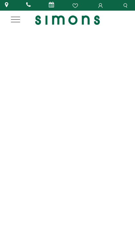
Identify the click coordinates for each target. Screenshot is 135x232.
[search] (126, 5)
